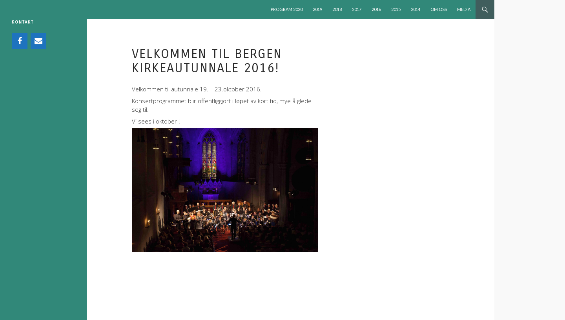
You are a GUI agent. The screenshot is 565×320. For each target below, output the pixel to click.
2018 (337, 9)
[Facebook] (19, 41)
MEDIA (463, 9)
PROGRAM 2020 (287, 9)
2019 (317, 9)
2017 (356, 9)
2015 (396, 9)
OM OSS (438, 9)
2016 (376, 9)
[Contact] (38, 41)
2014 (415, 9)
